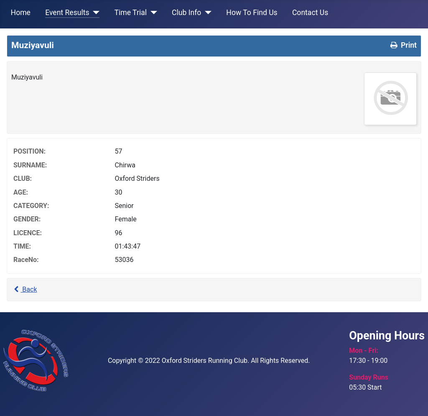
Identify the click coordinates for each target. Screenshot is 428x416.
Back (24, 289)
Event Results (67, 12)
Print (403, 45)
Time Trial (131, 12)
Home (21, 12)
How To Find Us (251, 12)
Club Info (186, 12)
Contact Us (310, 12)
